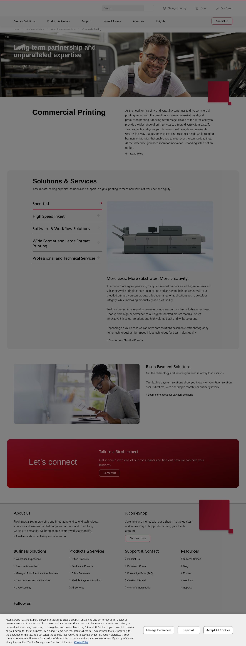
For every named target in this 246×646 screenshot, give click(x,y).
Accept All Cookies (218, 630)
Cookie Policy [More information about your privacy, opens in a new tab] (81, 642)
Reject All (189, 630)
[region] (123, 630)
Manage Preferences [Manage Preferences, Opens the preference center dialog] (158, 630)
